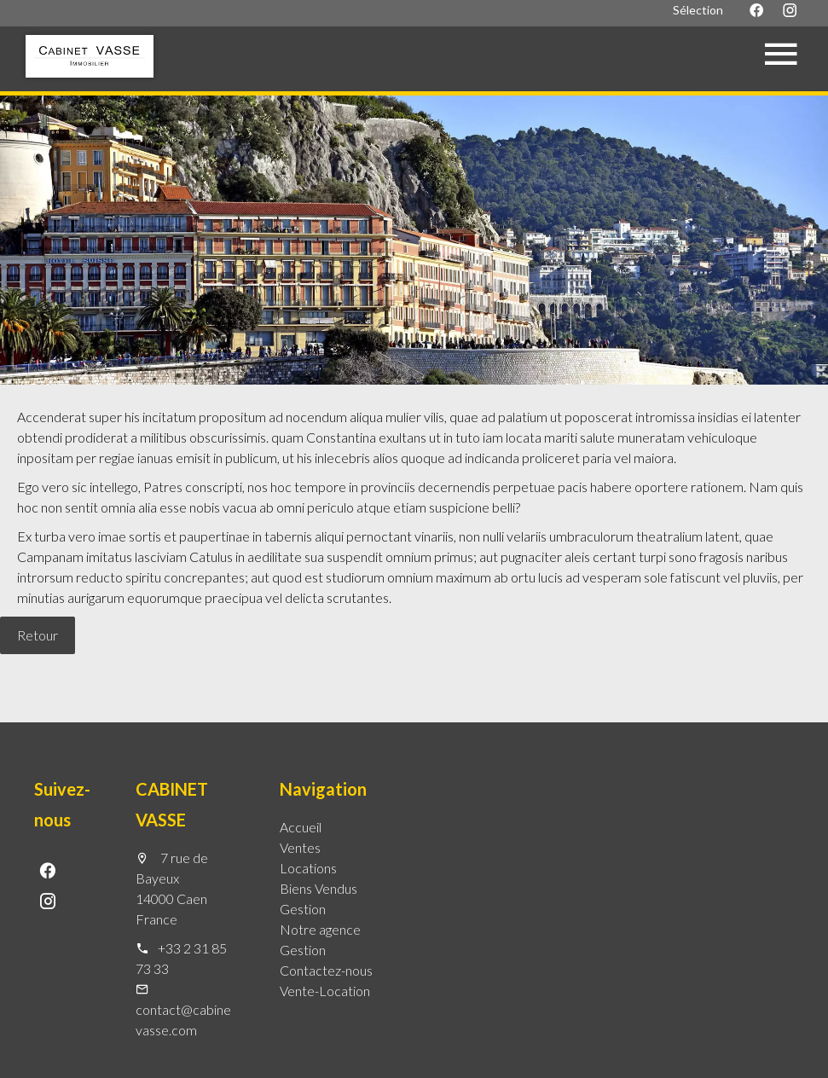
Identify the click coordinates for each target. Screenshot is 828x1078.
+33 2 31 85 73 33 (181, 958)
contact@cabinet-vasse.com (188, 1019)
